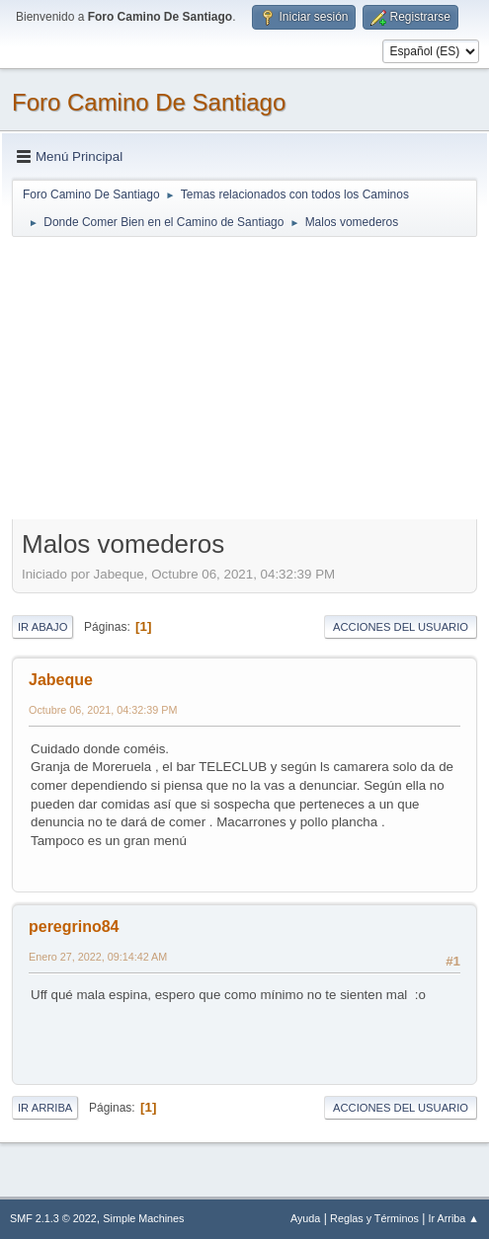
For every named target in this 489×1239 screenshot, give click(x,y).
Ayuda (305, 1218)
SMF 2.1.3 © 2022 (53, 1218)
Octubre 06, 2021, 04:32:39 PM (103, 710)
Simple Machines (143, 1218)
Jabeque (61, 679)
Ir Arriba (45, 1108)
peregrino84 (74, 926)
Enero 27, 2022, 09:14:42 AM (98, 957)
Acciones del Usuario (400, 627)
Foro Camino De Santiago (148, 102)
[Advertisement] (244, 377)
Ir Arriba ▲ (454, 1218)
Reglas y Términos (374, 1218)
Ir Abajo (42, 627)
